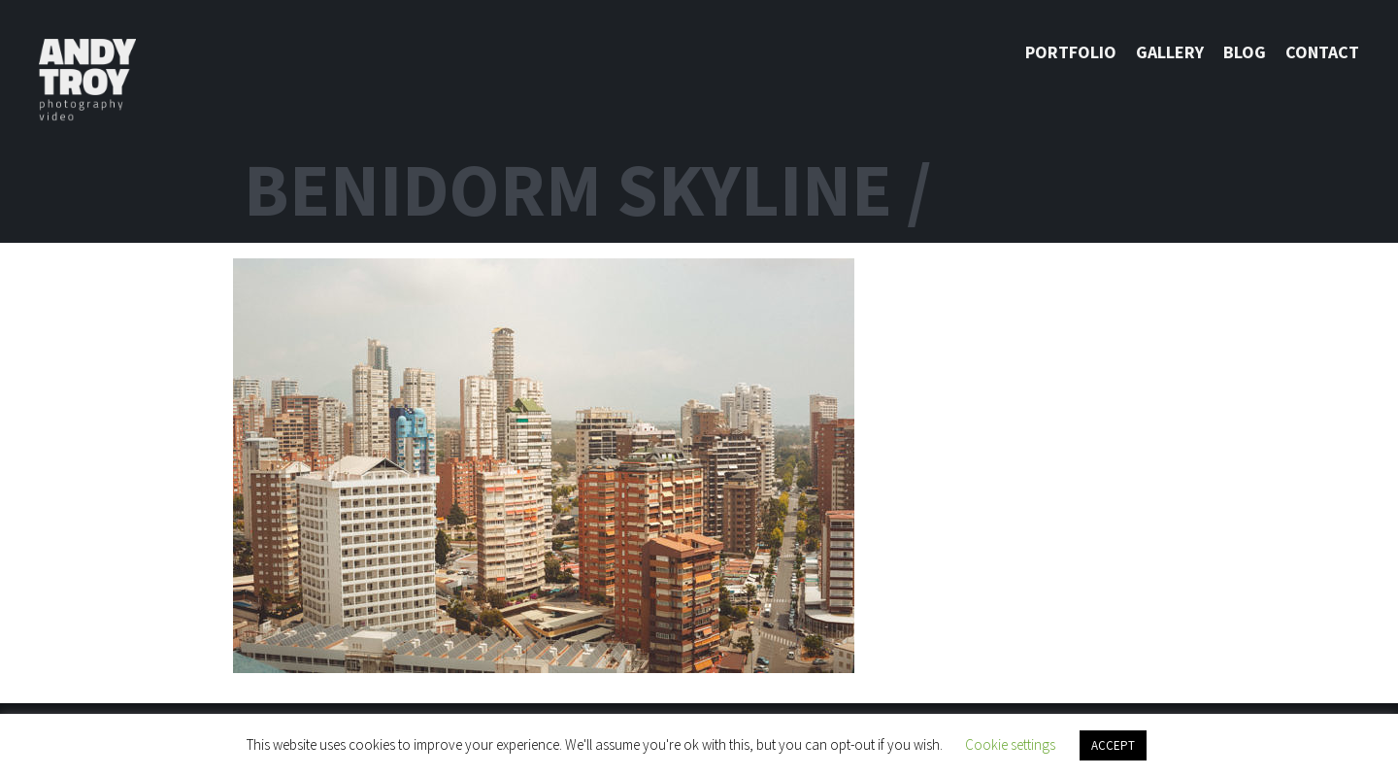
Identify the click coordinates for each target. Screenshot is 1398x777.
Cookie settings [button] (1010, 744)
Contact (1322, 52)
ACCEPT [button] (1113, 745)
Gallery (1170, 52)
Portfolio (1070, 52)
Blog (1244, 52)
